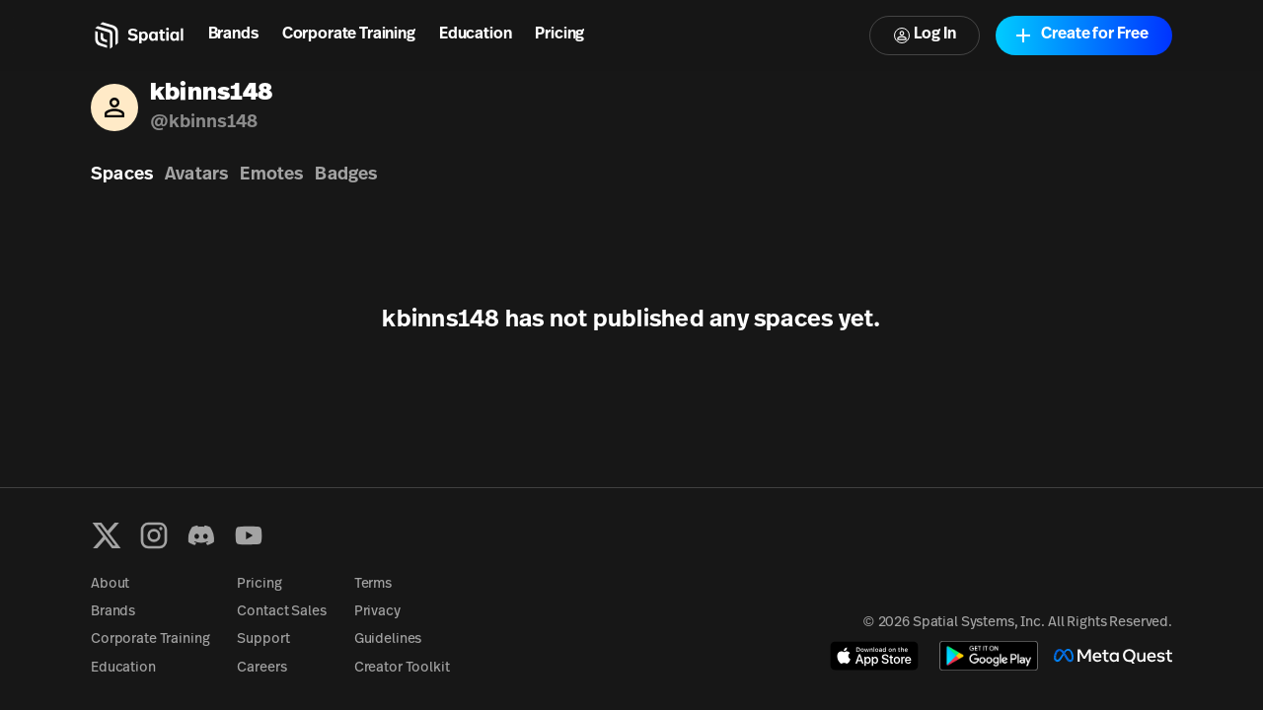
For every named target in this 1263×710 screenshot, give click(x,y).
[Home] (138, 35)
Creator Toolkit (402, 668)
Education (475, 34)
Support (263, 639)
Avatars (196, 175)
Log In (924, 35)
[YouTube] (248, 535)
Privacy (377, 611)
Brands (233, 34)
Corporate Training (348, 34)
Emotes (271, 175)
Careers (261, 668)
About (110, 584)
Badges (346, 175)
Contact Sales (281, 611)
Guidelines (388, 639)
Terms (373, 584)
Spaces (122, 175)
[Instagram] (154, 535)
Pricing (559, 34)
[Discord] (201, 535)
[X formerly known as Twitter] (106, 535)
